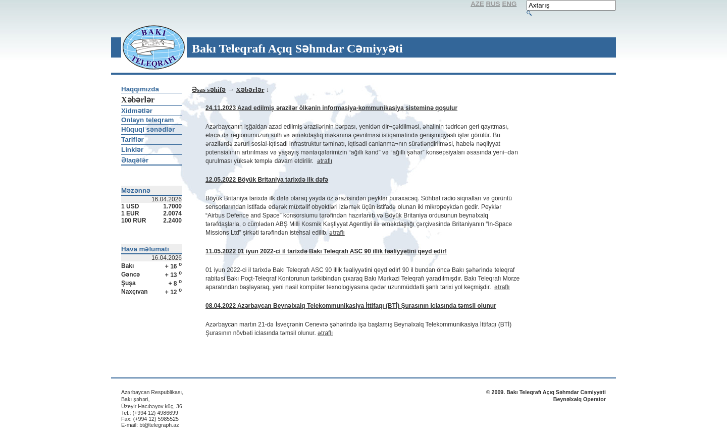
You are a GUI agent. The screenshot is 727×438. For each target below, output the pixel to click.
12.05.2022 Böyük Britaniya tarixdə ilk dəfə (266, 179)
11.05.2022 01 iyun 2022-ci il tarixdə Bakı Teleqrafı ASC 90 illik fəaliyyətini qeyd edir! (326, 251)
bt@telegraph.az (159, 425)
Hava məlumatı (145, 249)
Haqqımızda (140, 89)
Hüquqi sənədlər (148, 129)
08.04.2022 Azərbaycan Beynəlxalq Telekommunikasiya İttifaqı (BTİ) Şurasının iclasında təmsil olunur (350, 305)
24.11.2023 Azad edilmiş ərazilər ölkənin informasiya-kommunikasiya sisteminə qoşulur (331, 108)
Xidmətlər (136, 111)
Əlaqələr (134, 160)
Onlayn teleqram (147, 120)
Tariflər (132, 139)
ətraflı (324, 161)
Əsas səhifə (209, 89)
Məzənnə (135, 190)
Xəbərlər (250, 89)
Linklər (132, 149)
